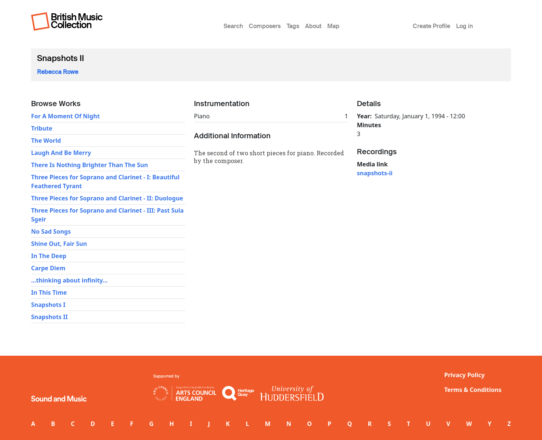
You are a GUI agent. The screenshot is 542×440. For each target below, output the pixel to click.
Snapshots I (48, 305)
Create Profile (431, 26)
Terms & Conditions (473, 390)
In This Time (49, 292)
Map (333, 26)
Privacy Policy (464, 375)
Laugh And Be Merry (61, 153)
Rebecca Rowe (57, 72)
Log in (464, 26)
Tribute (41, 128)
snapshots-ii (374, 173)
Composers (265, 26)
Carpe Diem (48, 268)
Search (233, 26)
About (313, 26)
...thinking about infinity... (69, 280)
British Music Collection (77, 21)
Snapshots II (49, 317)
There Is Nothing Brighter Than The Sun (89, 165)
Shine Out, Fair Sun (59, 244)
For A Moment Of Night (65, 116)
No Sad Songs (51, 231)
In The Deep (48, 256)
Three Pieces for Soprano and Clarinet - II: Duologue (107, 198)
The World (46, 140)
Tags (293, 26)
